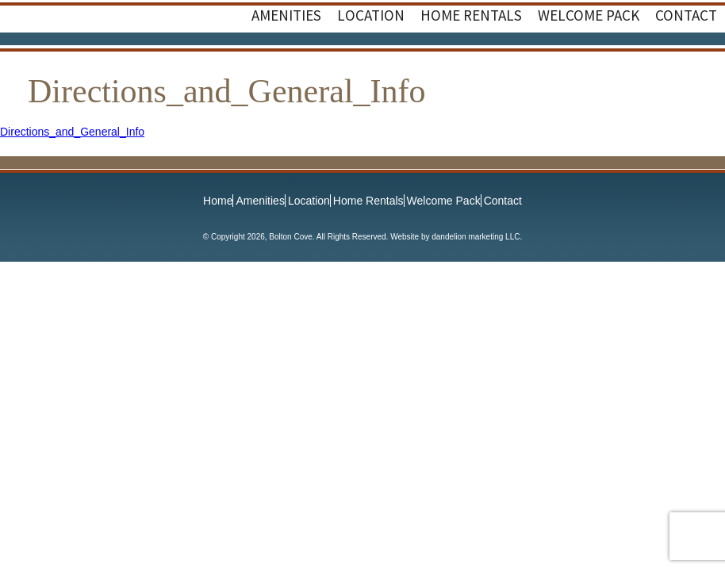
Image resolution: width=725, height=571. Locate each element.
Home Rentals (368, 200)
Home (217, 200)
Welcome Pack (444, 200)
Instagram (701, 65)
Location (309, 200)
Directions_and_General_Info (72, 131)
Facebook (669, 65)
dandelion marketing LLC (476, 236)
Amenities (260, 200)
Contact (503, 200)
